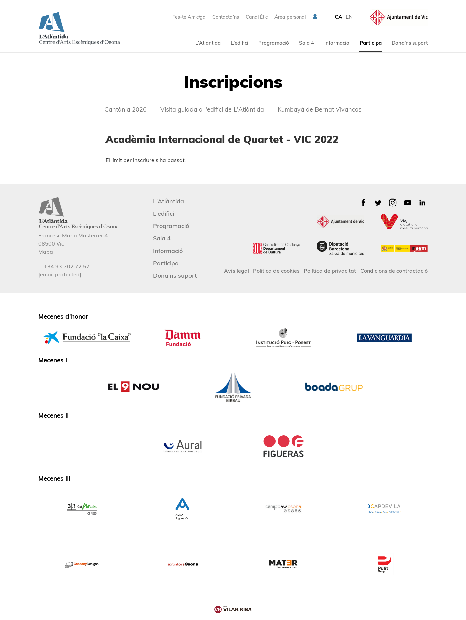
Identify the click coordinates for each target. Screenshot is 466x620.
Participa (370, 43)
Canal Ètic (257, 17)
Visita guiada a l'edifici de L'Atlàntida (212, 109)
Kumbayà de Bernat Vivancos (320, 109)
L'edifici (239, 43)
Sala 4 (306, 43)
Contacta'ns (225, 17)
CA (338, 16)
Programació (273, 43)
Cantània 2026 (125, 109)
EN (349, 16)
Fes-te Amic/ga (189, 17)
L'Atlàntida (208, 43)
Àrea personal (290, 17)
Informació (336, 43)
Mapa (45, 251)
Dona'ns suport (410, 43)
